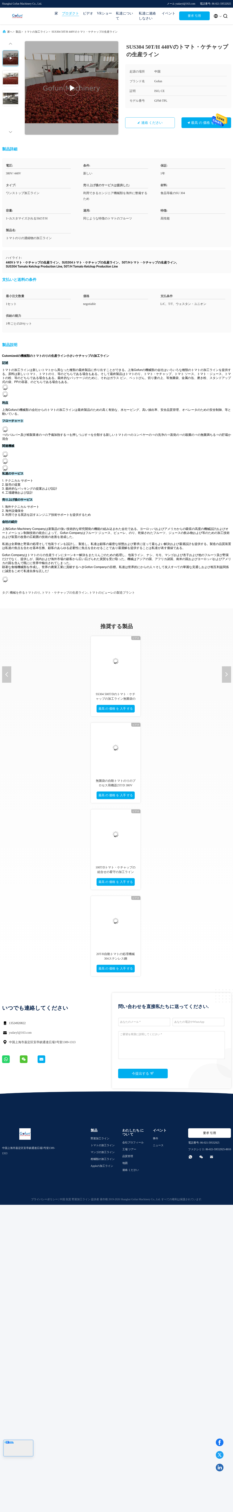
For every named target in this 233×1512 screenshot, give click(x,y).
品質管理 (127, 1156)
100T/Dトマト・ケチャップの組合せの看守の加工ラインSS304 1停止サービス (116, 872)
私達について (124, 15)
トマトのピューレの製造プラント (112, 592)
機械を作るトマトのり (25, 592)
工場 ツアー (129, 1149)
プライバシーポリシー (44, 1199)
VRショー (104, 13)
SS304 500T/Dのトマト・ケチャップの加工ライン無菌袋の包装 (115, 698)
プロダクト (70, 13)
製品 (18, 31)
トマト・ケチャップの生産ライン (65, 592)
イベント (168, 13)
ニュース (158, 1145)
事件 (155, 1138)
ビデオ (88, 13)
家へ (10, 31)
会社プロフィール (133, 1142)
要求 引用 (194, 16)
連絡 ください (152, 123)
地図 (125, 1163)
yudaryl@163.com (20, 1032)
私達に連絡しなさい (147, 15)
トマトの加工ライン (36, 31)
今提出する (143, 1073)
